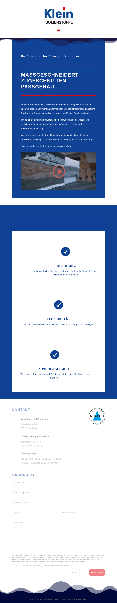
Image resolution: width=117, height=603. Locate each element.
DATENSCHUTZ (74, 599)
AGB (85, 599)
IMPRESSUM (60, 599)
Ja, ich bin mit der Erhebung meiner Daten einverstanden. (41, 565)
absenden (97, 572)
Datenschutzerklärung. (77, 561)
